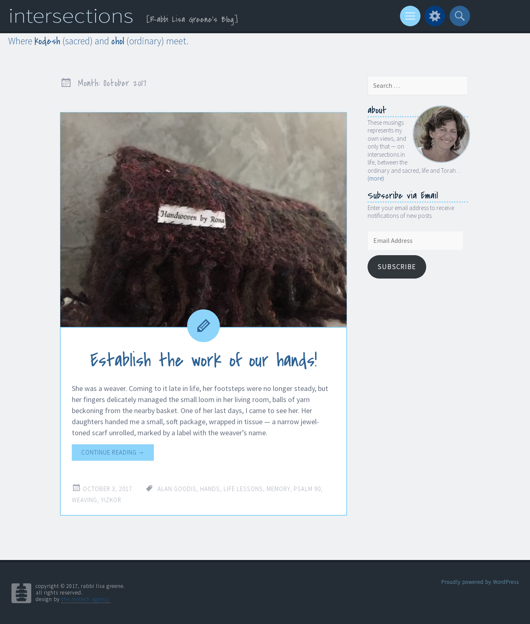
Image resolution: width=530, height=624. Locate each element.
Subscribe (396, 266)
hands (210, 489)
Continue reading (113, 452)
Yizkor (111, 500)
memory (278, 489)
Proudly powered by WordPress (480, 581)
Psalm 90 (307, 489)
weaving (84, 500)
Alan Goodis (177, 489)
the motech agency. (86, 599)
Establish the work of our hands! (203, 360)
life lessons (243, 489)
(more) (376, 178)
